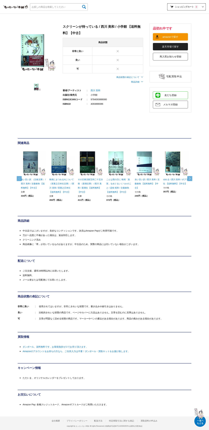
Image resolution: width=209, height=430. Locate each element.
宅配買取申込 (174, 76)
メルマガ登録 (170, 104)
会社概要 (56, 421)
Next (188, 178)
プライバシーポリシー (77, 421)
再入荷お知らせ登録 (170, 56)
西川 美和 (95, 90)
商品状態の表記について (129, 77)
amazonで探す (170, 36)
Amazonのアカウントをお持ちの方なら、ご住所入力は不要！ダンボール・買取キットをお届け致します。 (76, 351)
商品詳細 (137, 82)
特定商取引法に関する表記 (121, 421)
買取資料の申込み (149, 421)
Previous (21, 178)
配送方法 (98, 421)
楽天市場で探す (170, 46)
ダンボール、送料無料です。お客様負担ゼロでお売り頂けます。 (55, 347)
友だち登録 (170, 95)
